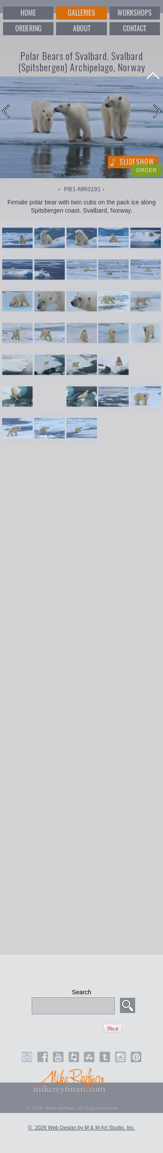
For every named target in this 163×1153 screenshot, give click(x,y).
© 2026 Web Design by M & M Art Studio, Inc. (81, 1128)
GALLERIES (81, 12)
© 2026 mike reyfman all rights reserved (72, 1108)
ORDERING (28, 28)
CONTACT (134, 28)
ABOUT (81, 28)
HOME (28, 12)
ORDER (146, 170)
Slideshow (137, 162)
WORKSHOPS (134, 12)
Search (81, 992)
